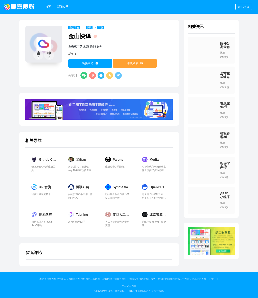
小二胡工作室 (129, 286)
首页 (48, 6)
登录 (243, 6)
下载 (100, 27)
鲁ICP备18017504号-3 (141, 291)
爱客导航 (74, 27)
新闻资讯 (62, 6)
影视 (89, 27)
